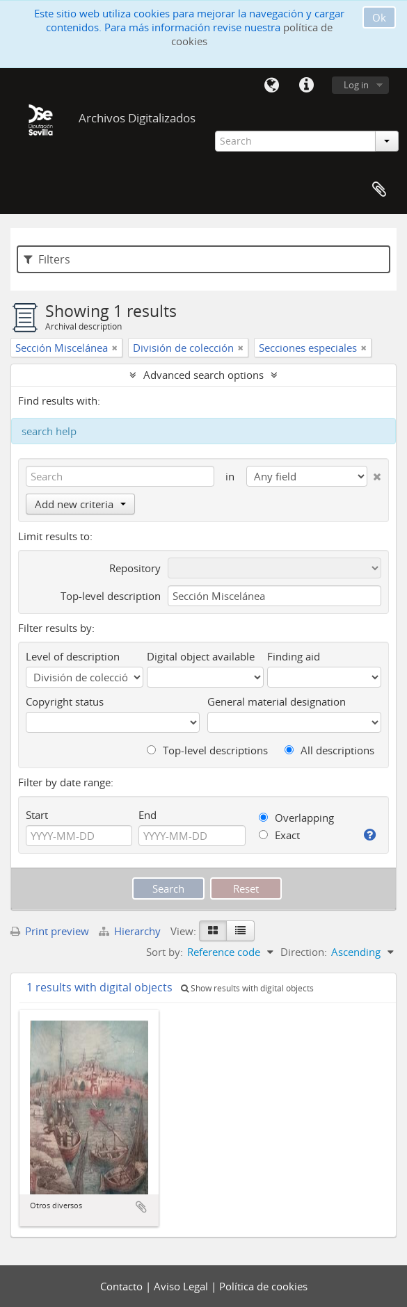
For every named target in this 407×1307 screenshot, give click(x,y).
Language (271, 85)
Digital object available (201, 656)
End (147, 815)
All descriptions (329, 750)
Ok (379, 17)
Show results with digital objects (247, 988)
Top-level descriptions (207, 750)
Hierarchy (131, 931)
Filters (47, 259)
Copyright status (65, 701)
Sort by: (164, 952)
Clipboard (379, 189)
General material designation (276, 701)
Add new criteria (80, 504)
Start (37, 815)
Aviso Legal (182, 1286)
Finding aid (293, 656)
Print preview (49, 931)
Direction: (303, 952)
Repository (135, 568)
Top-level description (111, 596)
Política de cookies (263, 1286)
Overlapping (296, 818)
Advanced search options (203, 375)
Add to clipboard (141, 1207)
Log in (356, 85)
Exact (279, 835)
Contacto (122, 1286)
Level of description (73, 656)
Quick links (306, 85)
